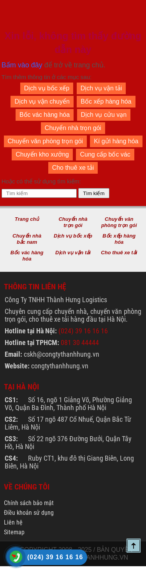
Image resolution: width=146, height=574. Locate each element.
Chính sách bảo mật (29, 503)
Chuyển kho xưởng (42, 154)
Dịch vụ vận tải (101, 88)
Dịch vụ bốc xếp (47, 88)
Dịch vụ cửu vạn (104, 114)
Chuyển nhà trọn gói (73, 128)
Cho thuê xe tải (73, 167)
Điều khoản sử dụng (29, 512)
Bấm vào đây (22, 65)
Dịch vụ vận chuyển (41, 101)
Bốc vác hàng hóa (44, 114)
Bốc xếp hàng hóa (106, 101)
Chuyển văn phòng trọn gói (45, 141)
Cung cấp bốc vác (105, 154)
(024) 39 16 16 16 (83, 331)
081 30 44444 (80, 342)
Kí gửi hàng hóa (116, 141)
